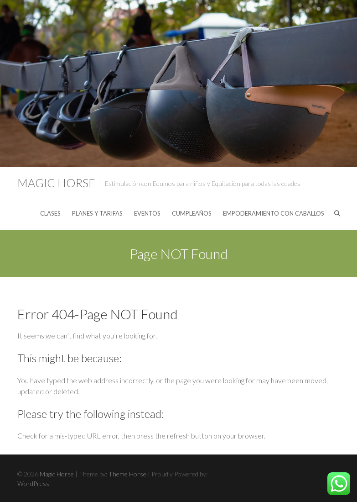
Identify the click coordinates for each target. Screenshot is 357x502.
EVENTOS (147, 213)
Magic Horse (56, 183)
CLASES (50, 213)
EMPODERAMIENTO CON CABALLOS (273, 213)
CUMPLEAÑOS (192, 213)
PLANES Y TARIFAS (97, 213)
